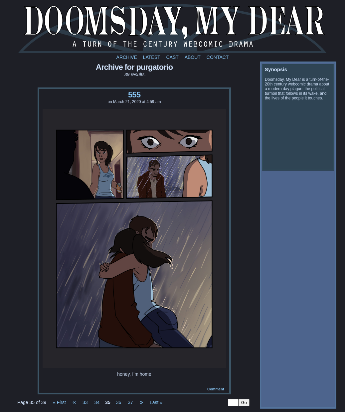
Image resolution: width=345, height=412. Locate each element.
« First (59, 402)
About (193, 57)
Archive (126, 57)
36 (118, 402)
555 (134, 94)
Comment (215, 389)
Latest (151, 57)
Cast (172, 57)
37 (130, 402)
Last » (156, 402)
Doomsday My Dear (172, 28)
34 (97, 402)
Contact (218, 57)
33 (85, 402)
